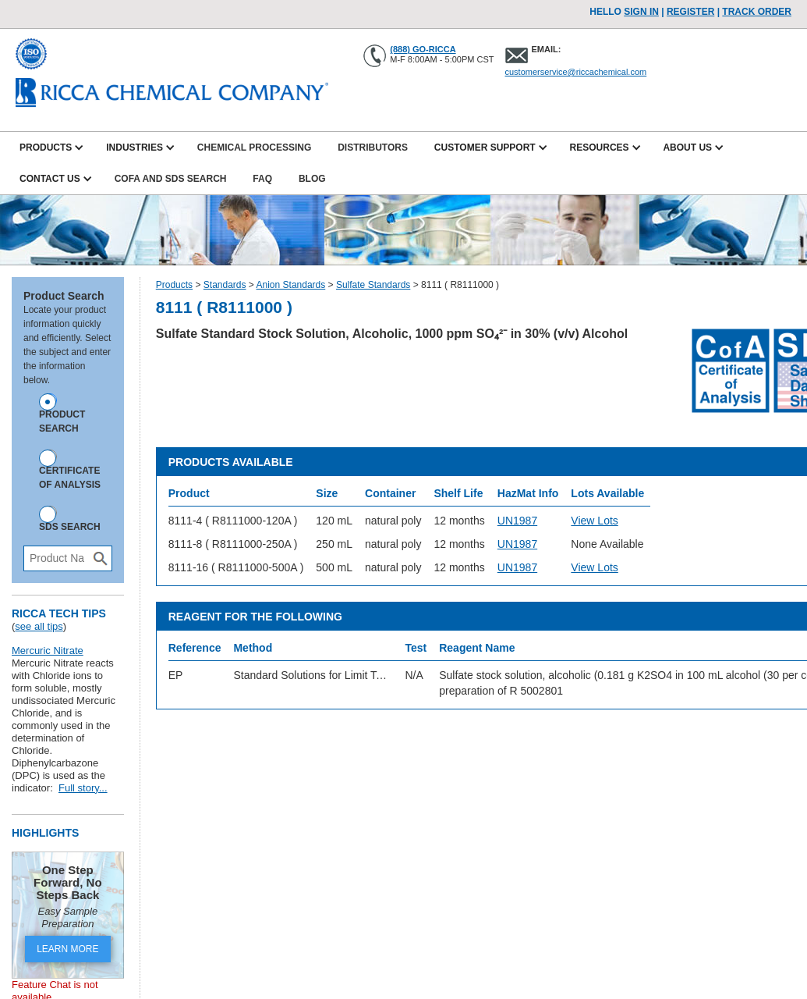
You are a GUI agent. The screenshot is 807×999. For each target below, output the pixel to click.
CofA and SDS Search (171, 178)
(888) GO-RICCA (422, 49)
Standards (225, 284)
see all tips (38, 626)
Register (690, 11)
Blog (312, 178)
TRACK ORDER (756, 11)
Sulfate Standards (373, 284)
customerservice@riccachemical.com (576, 71)
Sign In (641, 11)
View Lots (594, 520)
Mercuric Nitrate (47, 650)
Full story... (83, 788)
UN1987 (517, 520)
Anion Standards (291, 284)
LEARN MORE (67, 949)
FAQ (262, 178)
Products (174, 284)
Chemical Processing (254, 147)
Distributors (373, 147)
